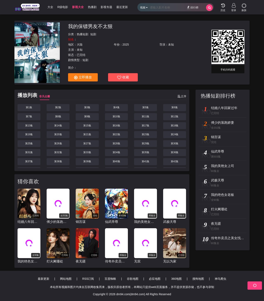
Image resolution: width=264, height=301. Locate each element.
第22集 (116, 134)
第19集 (29, 134)
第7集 (29, 116)
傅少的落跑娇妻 (58, 221)
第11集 (145, 116)
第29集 (145, 143)
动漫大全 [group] (47, 7)
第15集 (87, 125)
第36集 (174, 152)
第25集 (29, 143)
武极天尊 (169, 221)
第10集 (116, 116)
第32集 (58, 152)
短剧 (93, 34)
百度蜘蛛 (110, 278)
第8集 (58, 116)
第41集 (145, 161)
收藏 (123, 77)
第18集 (174, 125)
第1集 (29, 107)
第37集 (29, 161)
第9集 (87, 116)
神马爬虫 (220, 278)
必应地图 (154, 278)
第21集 (87, 134)
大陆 (79, 44)
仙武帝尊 (111, 221)
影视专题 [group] (106, 7)
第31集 (29, 152)
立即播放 (83, 77)
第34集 (116, 152)
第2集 (58, 107)
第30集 (174, 143)
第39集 (87, 161)
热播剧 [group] (92, 7)
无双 (137, 261)
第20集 (58, 134)
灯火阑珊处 (55, 261)
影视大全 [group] (78, 7)
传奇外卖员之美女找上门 (116, 261)
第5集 (145, 107)
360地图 (176, 278)
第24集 (174, 134)
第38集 (58, 161)
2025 (126, 44)
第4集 (116, 107)
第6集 (174, 107)
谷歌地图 (132, 278)
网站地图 (66, 278)
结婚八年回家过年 (29, 221)
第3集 (87, 107)
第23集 (145, 134)
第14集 (58, 125)
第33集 (87, 152)
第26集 (58, 143)
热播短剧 (82, 34)
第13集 (29, 125)
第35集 (145, 152)
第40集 (116, 161)
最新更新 (43, 278)
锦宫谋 (81, 221)
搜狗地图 (198, 278)
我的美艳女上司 (145, 221)
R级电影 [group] (62, 7)
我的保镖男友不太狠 (90, 26)
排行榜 (192, 7)
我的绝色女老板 (29, 261)
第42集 (174, 161)
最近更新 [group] (122, 7)
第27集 (87, 143)
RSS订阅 (88, 278)
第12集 (174, 116)
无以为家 (169, 261)
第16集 (116, 125)
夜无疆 (81, 261)
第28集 (116, 143)
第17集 (145, 125)
